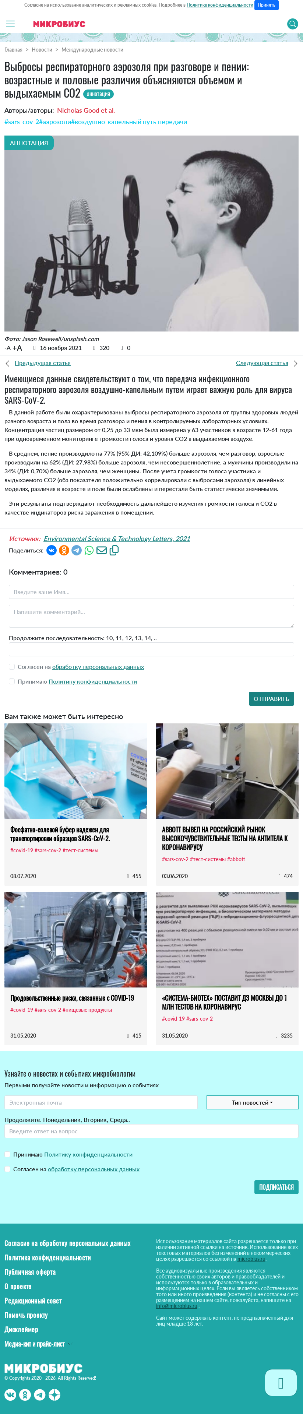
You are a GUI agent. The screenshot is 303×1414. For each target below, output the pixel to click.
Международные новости (92, 49)
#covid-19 (21, 850)
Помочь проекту (26, 1315)
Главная (13, 49)
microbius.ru (251, 1259)
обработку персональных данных (98, 666)
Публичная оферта (30, 1272)
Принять (266, 5)
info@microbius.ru (176, 1306)
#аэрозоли (55, 121)
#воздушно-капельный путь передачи (129, 121)
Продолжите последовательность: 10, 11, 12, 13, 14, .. (83, 637)
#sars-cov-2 (21, 121)
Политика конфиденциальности (47, 1257)
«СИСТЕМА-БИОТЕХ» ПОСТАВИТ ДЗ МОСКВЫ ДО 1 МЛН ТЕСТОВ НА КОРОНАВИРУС (224, 1002)
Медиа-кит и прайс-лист (34, 1343)
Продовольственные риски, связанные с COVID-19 (72, 998)
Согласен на (76, 1168)
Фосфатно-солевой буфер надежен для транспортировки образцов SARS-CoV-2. (60, 834)
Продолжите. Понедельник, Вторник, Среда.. (67, 1119)
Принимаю (73, 1154)
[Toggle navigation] (10, 24)
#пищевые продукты (87, 1010)
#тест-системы (80, 850)
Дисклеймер (21, 1329)
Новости (42, 49)
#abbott (236, 859)
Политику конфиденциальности (93, 681)
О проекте (18, 1286)
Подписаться (276, 1187)
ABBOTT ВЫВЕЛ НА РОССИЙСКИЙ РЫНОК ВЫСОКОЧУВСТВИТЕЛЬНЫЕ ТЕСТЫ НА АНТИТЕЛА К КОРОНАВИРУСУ (225, 838)
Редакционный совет (32, 1300)
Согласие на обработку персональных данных (67, 1243)
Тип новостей (250, 1102)
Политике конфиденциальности (220, 5)
